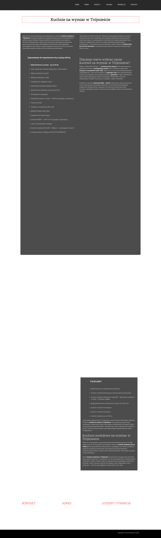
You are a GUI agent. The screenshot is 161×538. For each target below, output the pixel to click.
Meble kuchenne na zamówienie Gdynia (78, 521)
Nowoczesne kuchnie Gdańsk (31, 521)
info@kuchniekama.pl (33, 517)
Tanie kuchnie (131, 521)
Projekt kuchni (121, 521)
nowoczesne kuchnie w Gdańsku (100, 44)
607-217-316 (32, 513)
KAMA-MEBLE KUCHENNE (70, 507)
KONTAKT (134, 5)
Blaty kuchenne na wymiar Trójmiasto (53, 521)
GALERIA (109, 5)
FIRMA (86, 5)
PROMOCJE (121, 5)
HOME (77, 5)
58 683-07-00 (28, 507)
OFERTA (97, 5)
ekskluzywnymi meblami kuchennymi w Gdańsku (94, 79)
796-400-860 (32, 515)
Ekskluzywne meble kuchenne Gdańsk (104, 521)
